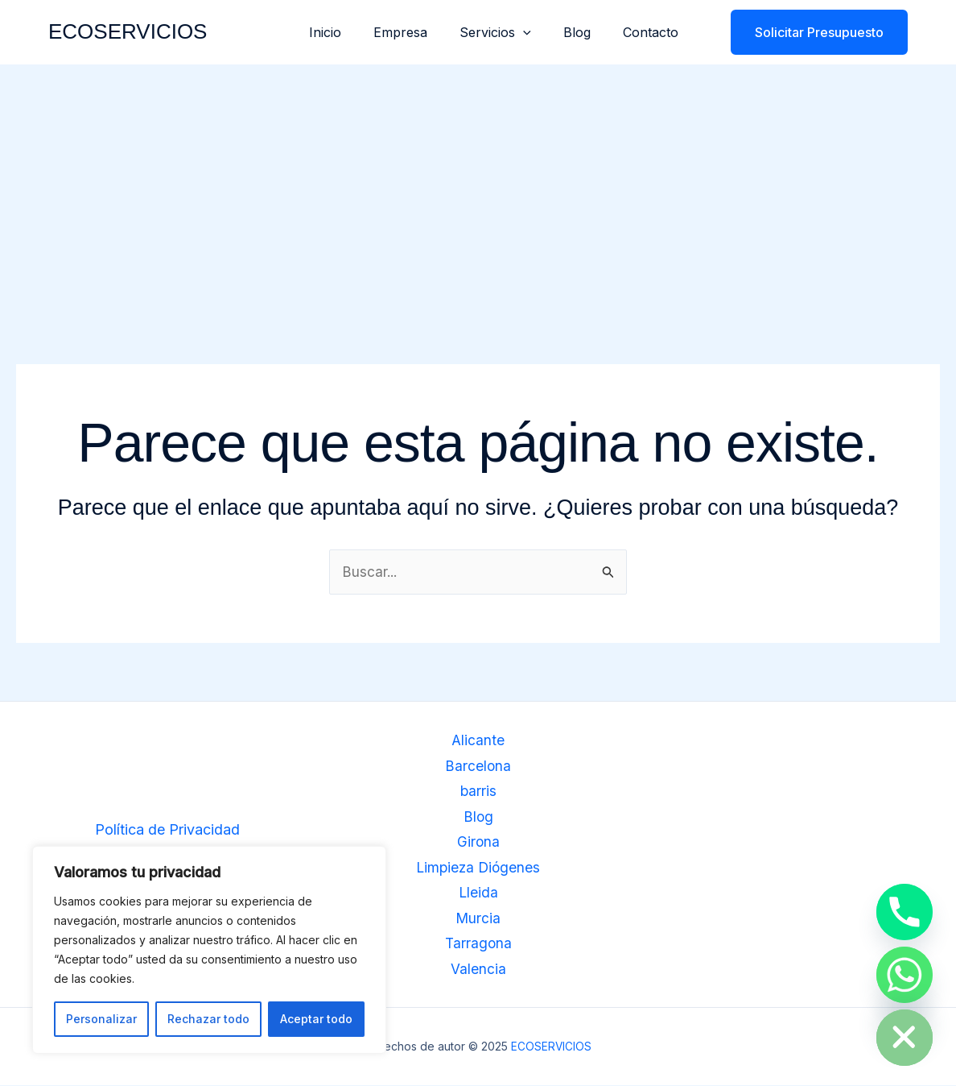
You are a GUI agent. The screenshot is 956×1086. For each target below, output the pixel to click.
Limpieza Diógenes (478, 868)
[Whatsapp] (904, 975)
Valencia (478, 969)
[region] (209, 950)
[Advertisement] (478, 185)
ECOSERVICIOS (127, 31)
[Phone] (904, 912)
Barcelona (478, 766)
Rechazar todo (208, 1019)
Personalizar (101, 1019)
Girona (478, 843)
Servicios (511, 32)
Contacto (654, 32)
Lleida (478, 893)
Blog (586, 32)
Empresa (423, 32)
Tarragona (478, 944)
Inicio (354, 32)
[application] (539, 32)
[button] (809, 32)
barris (478, 792)
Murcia (478, 918)
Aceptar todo (316, 1019)
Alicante (478, 741)
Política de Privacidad (167, 830)
